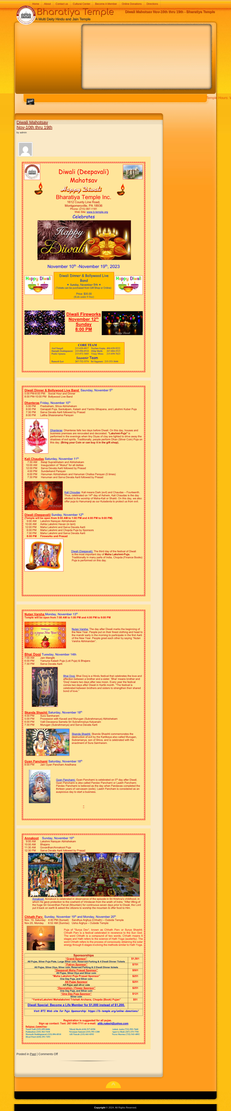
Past (33, 1054)
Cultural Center (81, 3)
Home (35, 3)
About (47, 3)
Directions (152, 3)
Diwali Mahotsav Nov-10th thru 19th (34, 125)
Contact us (62, 3)
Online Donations (132, 3)
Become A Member (106, 3)
